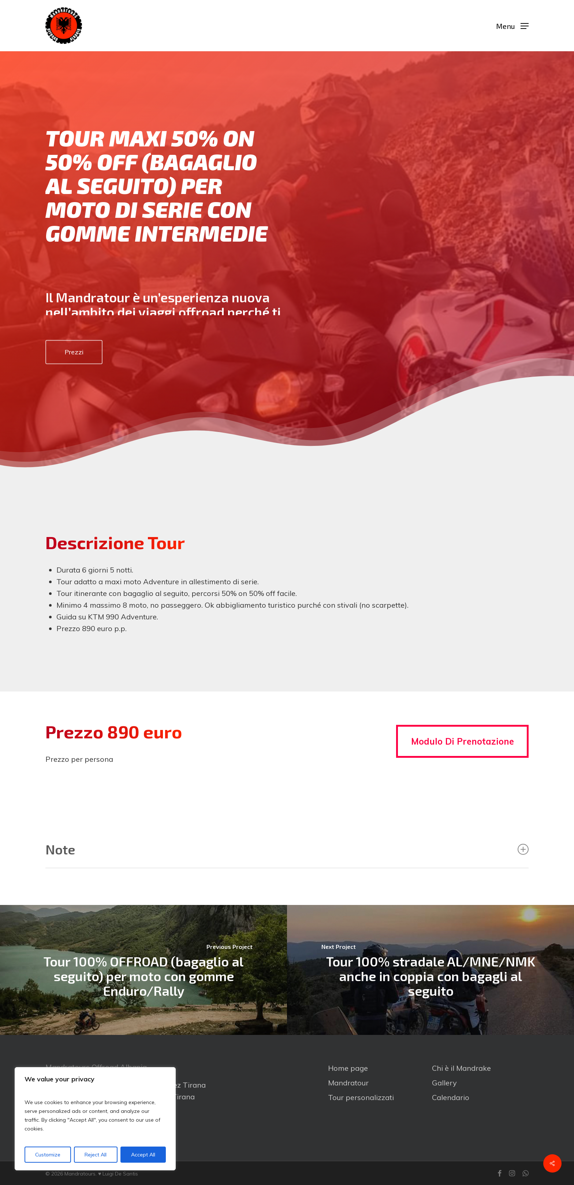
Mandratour (348, 1082)
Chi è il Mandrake (461, 1068)
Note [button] (286, 849)
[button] (512, 26)
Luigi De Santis (120, 1173)
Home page (348, 1068)
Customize (47, 1154)
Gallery (444, 1082)
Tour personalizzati (361, 1097)
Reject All (96, 1154)
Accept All (143, 1154)
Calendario (450, 1097)
